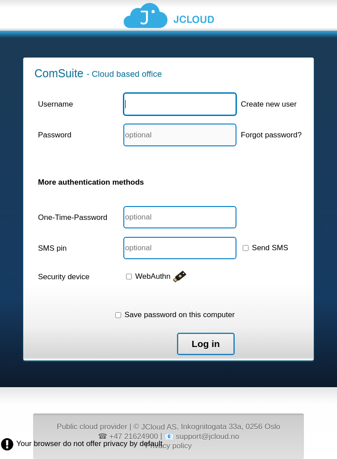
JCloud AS (159, 427)
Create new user (269, 104)
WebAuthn (156, 276)
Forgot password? (271, 135)
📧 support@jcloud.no (202, 436)
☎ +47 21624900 (128, 436)
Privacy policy (168, 445)
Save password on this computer (175, 314)
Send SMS (265, 248)
